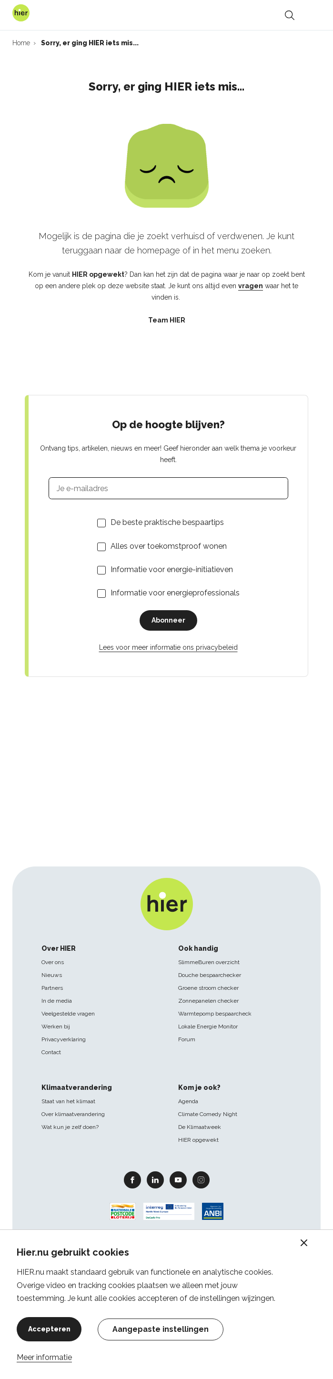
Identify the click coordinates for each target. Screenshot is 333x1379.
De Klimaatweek (199, 1127)
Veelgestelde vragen (68, 1013)
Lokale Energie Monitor (208, 1026)
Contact (51, 1052)
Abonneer (168, 620)
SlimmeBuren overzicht (209, 962)
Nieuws (51, 975)
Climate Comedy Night (207, 1114)
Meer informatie (44, 1357)
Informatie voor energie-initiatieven (172, 569)
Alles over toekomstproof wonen (169, 546)
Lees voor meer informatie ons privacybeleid (168, 647)
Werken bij (55, 1026)
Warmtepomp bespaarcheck (215, 1013)
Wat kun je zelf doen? (70, 1127)
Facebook (132, 1179)
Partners (52, 988)
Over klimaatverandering (73, 1114)
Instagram (201, 1179)
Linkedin (155, 1179)
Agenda (188, 1101)
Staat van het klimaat (68, 1101)
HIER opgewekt (198, 1140)
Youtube (178, 1179)
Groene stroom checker (208, 988)
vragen (250, 286)
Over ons (52, 962)
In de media (56, 1000)
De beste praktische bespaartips (167, 522)
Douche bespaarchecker (209, 975)
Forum (186, 1039)
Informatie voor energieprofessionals (175, 592)
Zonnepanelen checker (208, 1000)
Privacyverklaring (63, 1039)
